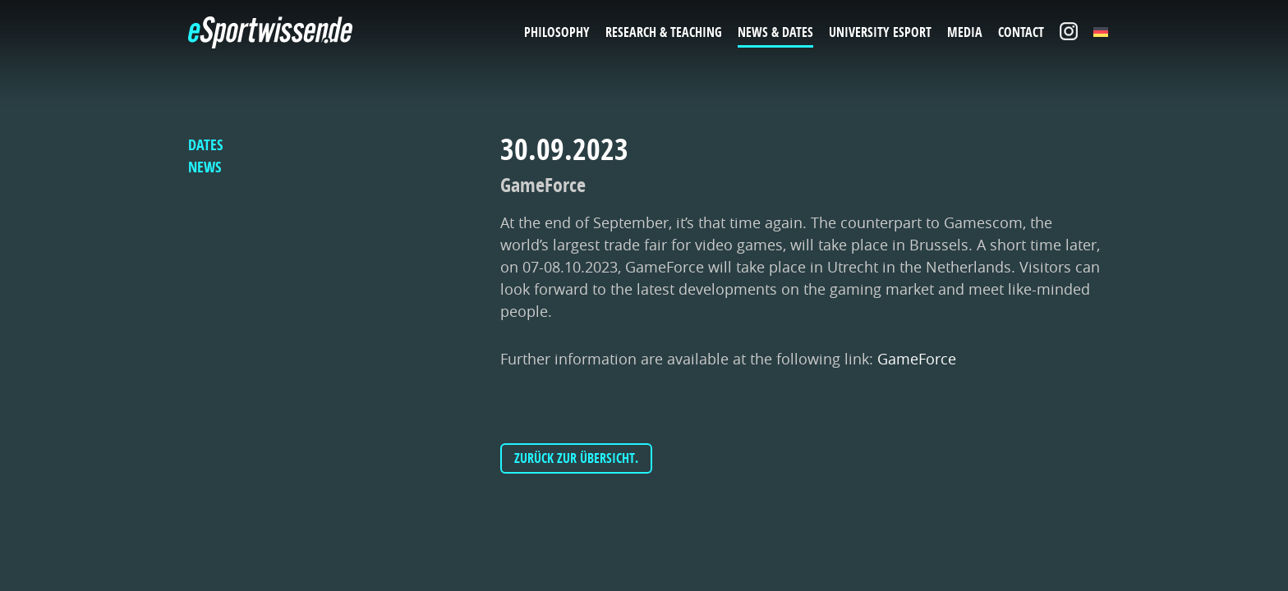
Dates (205, 145)
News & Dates (775, 32)
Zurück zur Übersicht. (576, 458)
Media (964, 32)
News (204, 167)
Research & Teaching (663, 32)
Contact (1021, 32)
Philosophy (557, 32)
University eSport (880, 32)
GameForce (916, 359)
